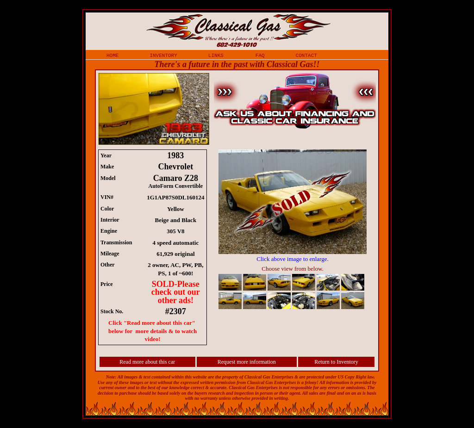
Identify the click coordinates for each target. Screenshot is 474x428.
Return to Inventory (336, 362)
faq (260, 55)
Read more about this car (147, 362)
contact (306, 55)
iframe (297, 230)
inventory (163, 55)
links (216, 55)
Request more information (247, 362)
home (112, 55)
